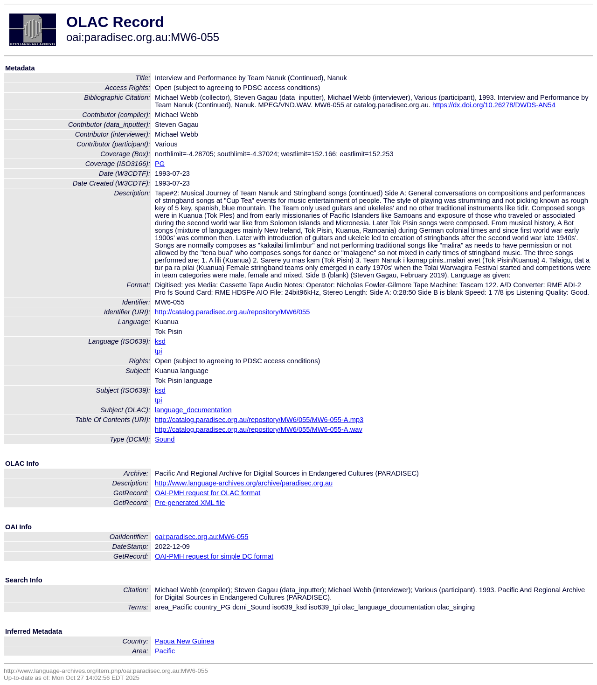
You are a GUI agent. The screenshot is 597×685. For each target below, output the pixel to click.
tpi (158, 351)
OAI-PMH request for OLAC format (207, 493)
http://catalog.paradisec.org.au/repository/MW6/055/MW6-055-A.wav (258, 429)
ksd (160, 341)
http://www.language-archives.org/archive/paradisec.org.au (244, 483)
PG (160, 163)
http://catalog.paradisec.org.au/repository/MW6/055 (232, 312)
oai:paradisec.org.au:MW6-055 (201, 536)
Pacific (165, 651)
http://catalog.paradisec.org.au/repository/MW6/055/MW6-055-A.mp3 (259, 419)
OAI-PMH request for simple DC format (214, 556)
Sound (164, 439)
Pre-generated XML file (190, 502)
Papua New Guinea (184, 641)
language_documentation (193, 410)
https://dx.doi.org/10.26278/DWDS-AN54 (493, 105)
